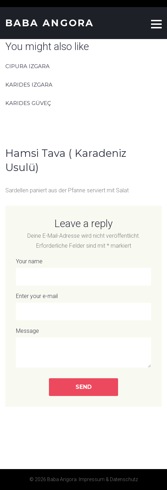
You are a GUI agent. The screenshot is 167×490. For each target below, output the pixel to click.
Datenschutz (124, 479)
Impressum (92, 479)
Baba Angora (49, 23)
